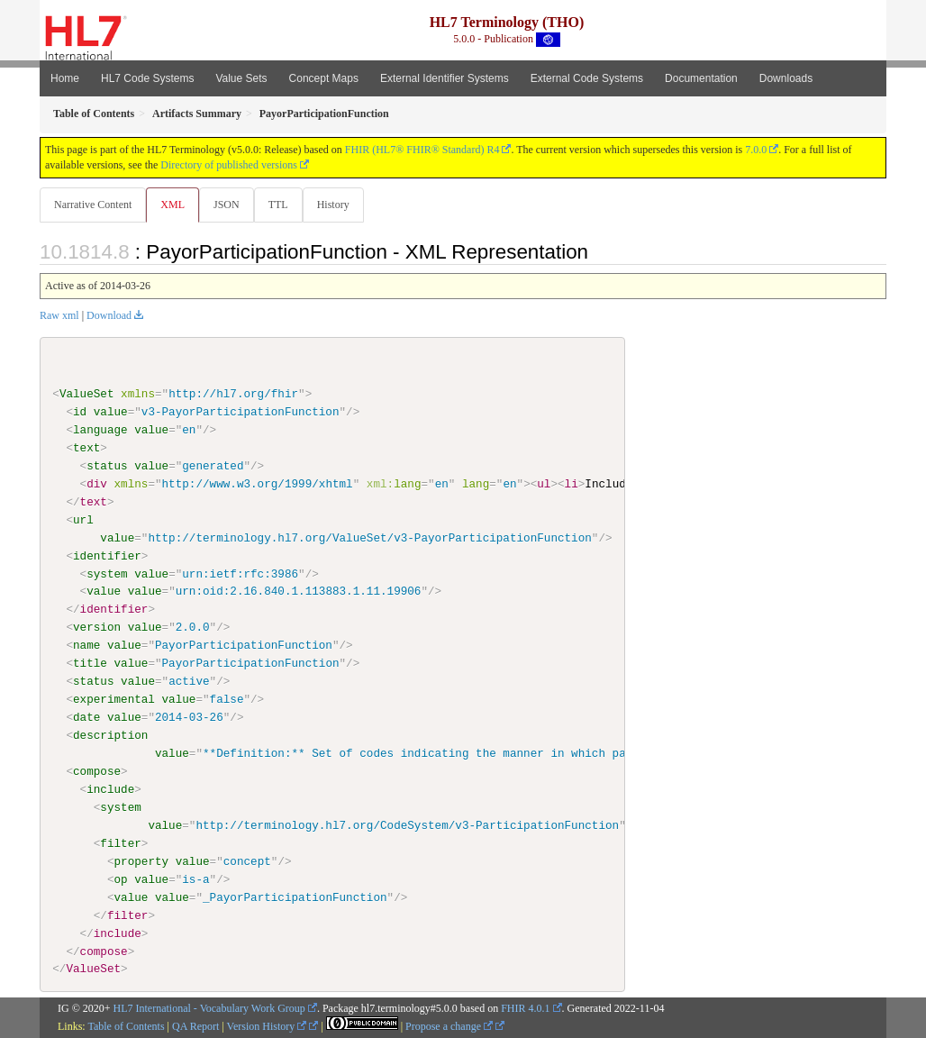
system (106, 574)
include (110, 790)
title (90, 664)
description (110, 736)
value (111, 413)
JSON (230, 204)
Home (64, 78)
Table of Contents (125, 1027)
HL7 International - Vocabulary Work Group (209, 1009)
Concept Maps (324, 78)
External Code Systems (587, 78)
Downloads (786, 78)
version (97, 628)
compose (97, 772)
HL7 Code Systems (147, 78)
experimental (114, 700)
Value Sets (241, 78)
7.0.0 (756, 149)
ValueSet (86, 395)
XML (174, 204)
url (83, 521)
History (340, 204)
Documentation (701, 78)
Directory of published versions (228, 165)
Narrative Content (93, 204)
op (120, 879)
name (86, 646)
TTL (284, 204)
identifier (107, 556)
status (106, 467)
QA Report (195, 1027)
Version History (267, 1027)
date (86, 718)
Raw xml (59, 316)
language (100, 431)
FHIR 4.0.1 (525, 1009)
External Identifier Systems (444, 78)
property (140, 861)
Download (109, 316)
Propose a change (449, 1027)
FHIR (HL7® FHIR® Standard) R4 (422, 149)
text (86, 449)
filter (120, 843)
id (79, 413)
